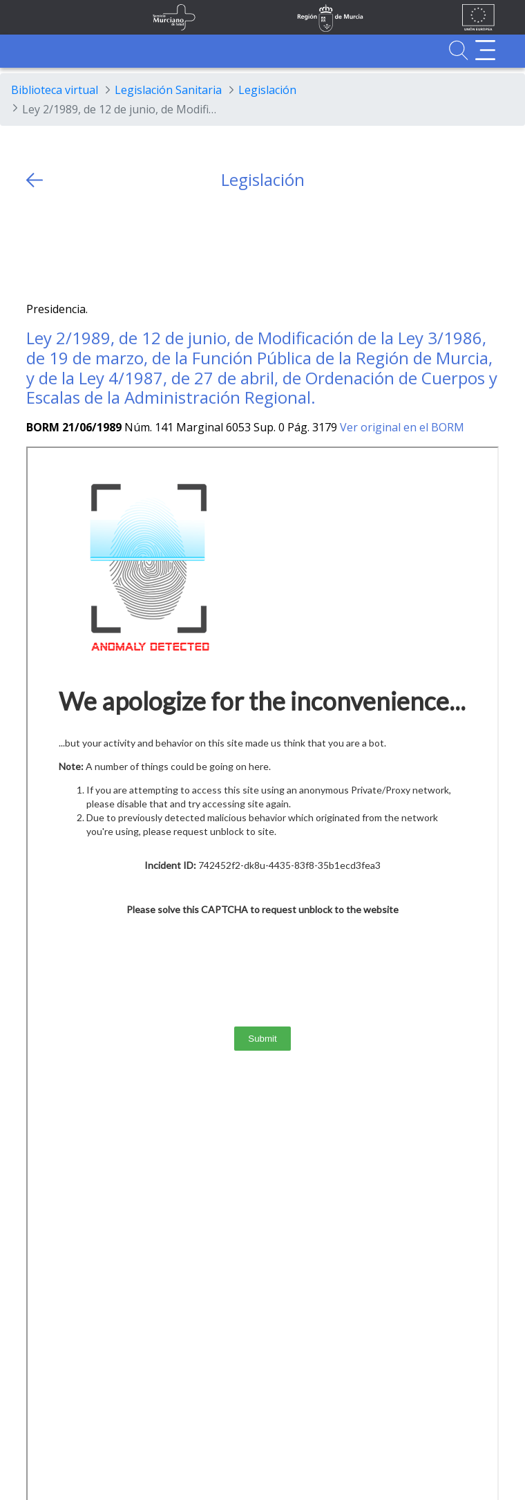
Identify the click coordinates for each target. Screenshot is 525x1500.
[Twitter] (37, 245)
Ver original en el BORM (402, 427)
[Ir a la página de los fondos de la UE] (478, 17)
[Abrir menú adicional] (485, 50)
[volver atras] (34, 180)
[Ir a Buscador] (458, 50)
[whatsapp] (91, 245)
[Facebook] (64, 245)
